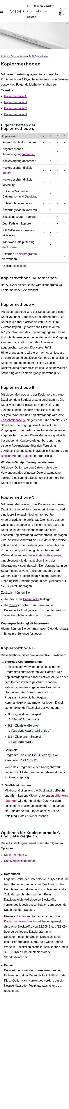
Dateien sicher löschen (33, 816)
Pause (13, 605)
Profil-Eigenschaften (38, 56)
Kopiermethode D (15, 114)
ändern (7, 172)
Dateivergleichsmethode (20, 860)
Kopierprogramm (26, 254)
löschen (22, 265)
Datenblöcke (31, 599)
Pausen (28, 455)
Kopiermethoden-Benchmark (23, 921)
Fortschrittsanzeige (13, 420)
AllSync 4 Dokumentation (13, 56)
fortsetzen (28, 154)
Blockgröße (8, 455)
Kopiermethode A (15, 96)
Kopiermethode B (15, 102)
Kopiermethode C (15, 108)
